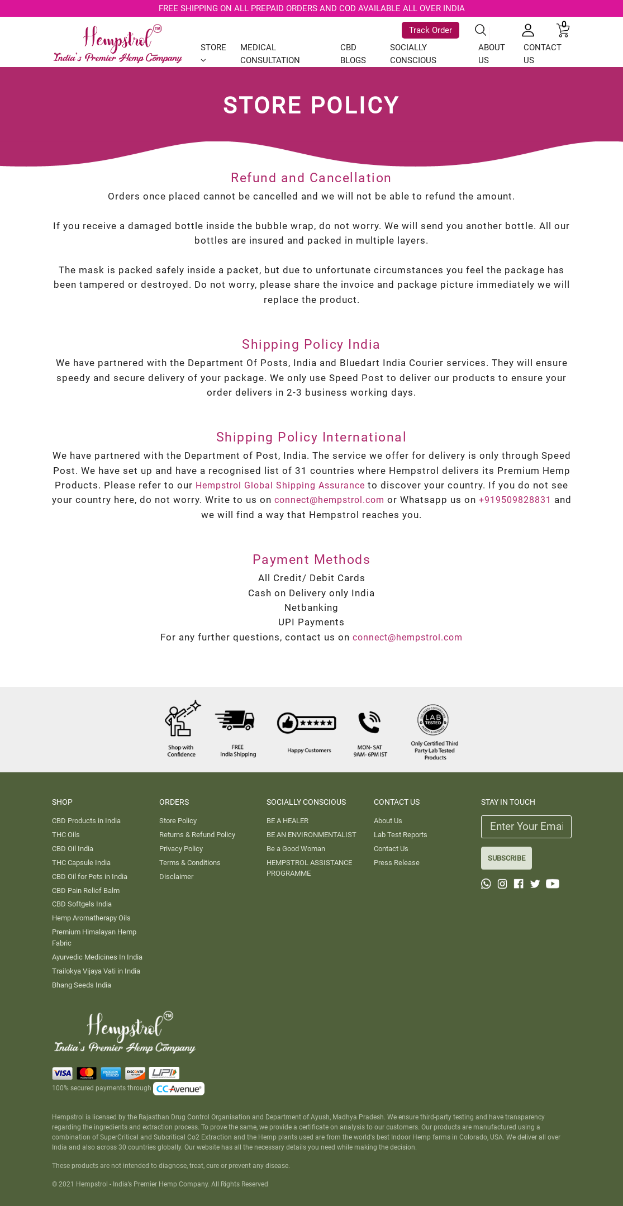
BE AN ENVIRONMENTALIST (311, 834)
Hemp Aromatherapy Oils (91, 918)
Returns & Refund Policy (197, 834)
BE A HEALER (287, 820)
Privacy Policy (181, 848)
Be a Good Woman (296, 848)
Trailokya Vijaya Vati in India (96, 971)
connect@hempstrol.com (386, 500)
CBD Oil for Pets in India (89, 876)
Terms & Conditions (190, 862)
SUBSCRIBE (506, 858)
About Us (388, 820)
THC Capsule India (81, 862)
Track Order (430, 28)
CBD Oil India (72, 848)
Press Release (397, 862)
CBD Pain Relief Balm (86, 890)
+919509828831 (190, 515)
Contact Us (391, 848)
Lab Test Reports (400, 834)
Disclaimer (176, 876)
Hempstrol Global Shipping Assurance (290, 485)
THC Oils (66, 834)
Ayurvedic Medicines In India (97, 957)
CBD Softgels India (82, 904)
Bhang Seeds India (81, 985)
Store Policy (178, 820)
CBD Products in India (86, 820)
